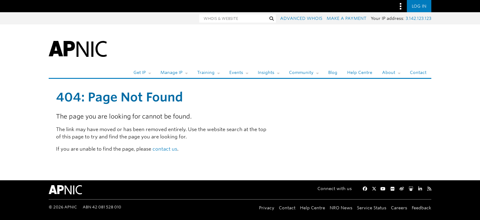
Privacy (266, 207)
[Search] (233, 18)
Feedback (421, 207)
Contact (418, 72)
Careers (399, 207)
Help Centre (359, 72)
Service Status (371, 207)
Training (206, 72)
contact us (164, 149)
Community (301, 72)
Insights (266, 72)
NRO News (341, 207)
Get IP (139, 72)
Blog (332, 72)
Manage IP (171, 72)
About (388, 72)
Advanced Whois (301, 18)
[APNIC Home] (78, 48)
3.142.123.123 (418, 18)
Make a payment (346, 18)
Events (236, 72)
